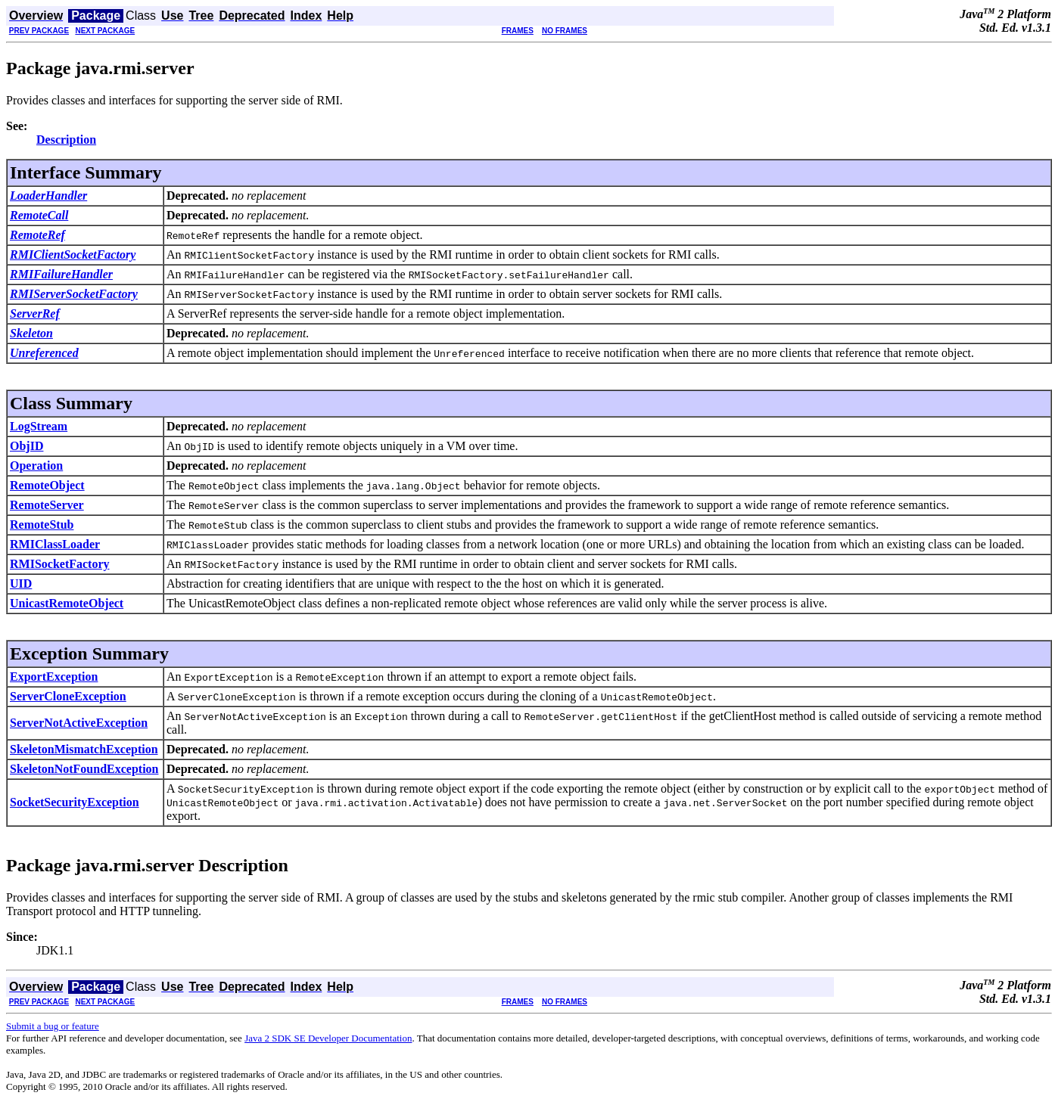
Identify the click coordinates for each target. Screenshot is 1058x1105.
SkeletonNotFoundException (84, 768)
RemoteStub (41, 524)
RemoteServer (47, 504)
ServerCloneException (68, 696)
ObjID (26, 445)
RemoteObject (47, 485)
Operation (36, 465)
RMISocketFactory (60, 563)
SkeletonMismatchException (84, 749)
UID (21, 583)
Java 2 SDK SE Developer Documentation (328, 1038)
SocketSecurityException (74, 802)
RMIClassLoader (55, 544)
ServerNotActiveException (79, 722)
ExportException (54, 676)
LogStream (38, 426)
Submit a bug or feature (52, 1026)
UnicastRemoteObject (66, 603)
